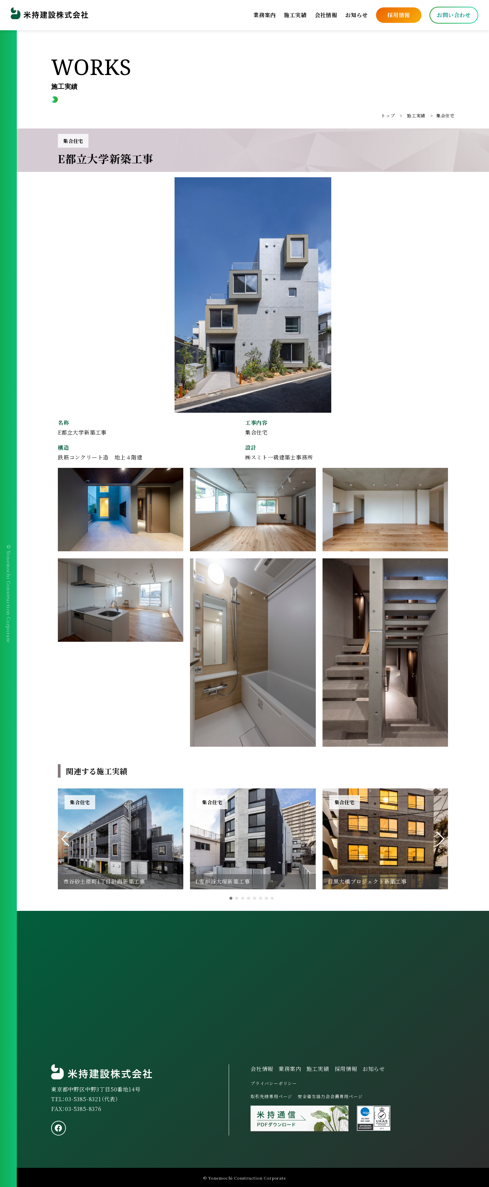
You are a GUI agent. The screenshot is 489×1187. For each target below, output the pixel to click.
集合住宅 (445, 115)
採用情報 (398, 15)
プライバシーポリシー (274, 1083)
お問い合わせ (454, 15)
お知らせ (356, 15)
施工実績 (295, 15)
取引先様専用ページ (271, 1096)
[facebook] (58, 1128)
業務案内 (264, 15)
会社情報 (326, 15)
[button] (65, 838)
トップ (388, 115)
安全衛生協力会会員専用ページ (330, 1096)
